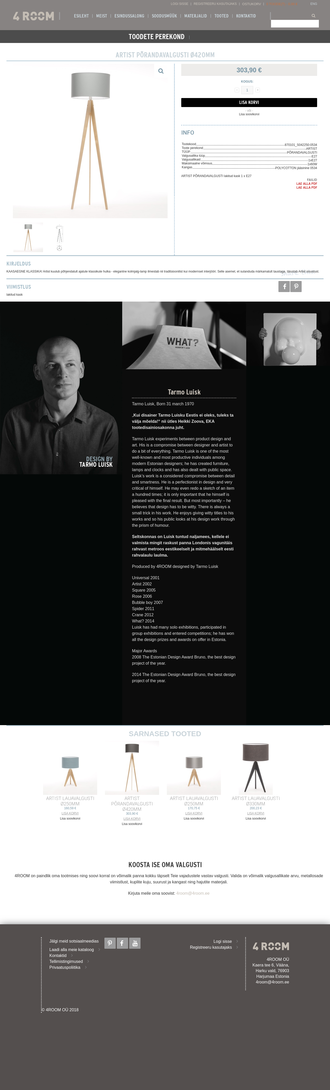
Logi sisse (179, 4)
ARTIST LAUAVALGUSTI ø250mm (70, 801)
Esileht (81, 16)
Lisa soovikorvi (249, 114)
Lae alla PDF (306, 184)
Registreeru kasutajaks (215, 4)
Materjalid (195, 16)
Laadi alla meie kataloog (72, 949)
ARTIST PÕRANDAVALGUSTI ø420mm (132, 804)
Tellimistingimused (66, 961)
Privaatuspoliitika (65, 967)
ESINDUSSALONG (129, 16)
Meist (101, 16)
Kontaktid (246, 16)
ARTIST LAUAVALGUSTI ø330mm (256, 801)
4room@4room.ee (193, 893)
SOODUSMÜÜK (164, 16)
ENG (313, 4)
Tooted (221, 16)
